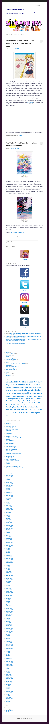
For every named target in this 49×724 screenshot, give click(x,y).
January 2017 (9, 608)
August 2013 (8, 667)
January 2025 (9, 482)
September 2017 (9, 596)
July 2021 (8, 531)
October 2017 (9, 595)
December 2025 (9, 475)
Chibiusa (26, 382)
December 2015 (9, 627)
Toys (7, 372)
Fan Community (9, 358)
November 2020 (9, 542)
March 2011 (8, 697)
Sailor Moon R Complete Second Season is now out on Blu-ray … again (20, 43)
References (8, 365)
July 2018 (8, 582)
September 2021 (9, 528)
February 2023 (9, 506)
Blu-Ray (19, 382)
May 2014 (8, 654)
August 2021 (8, 529)
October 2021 (9, 526)
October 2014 (9, 647)
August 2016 (8, 615)
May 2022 (8, 516)
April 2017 (8, 604)
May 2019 (8, 568)
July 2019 (8, 565)
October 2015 (9, 629)
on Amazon (30, 102)
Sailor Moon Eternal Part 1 (16, 402)
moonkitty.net (9, 433)
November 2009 (9, 698)
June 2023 (8, 501)
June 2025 (8, 480)
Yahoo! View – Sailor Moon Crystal (13, 466)
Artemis (8, 382)
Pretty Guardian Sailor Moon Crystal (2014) (15, 363)
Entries (8, 709)
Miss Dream (8, 430)
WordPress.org (9, 711)
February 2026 (9, 473)
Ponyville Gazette (22, 0)
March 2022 (8, 519)
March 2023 (8, 505)
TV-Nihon (8, 462)
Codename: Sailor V (10, 353)
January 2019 (9, 574)
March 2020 (8, 554)
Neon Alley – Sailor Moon (11, 436)
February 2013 (9, 675)
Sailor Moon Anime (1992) (11, 366)
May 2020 (8, 551)
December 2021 (9, 523)
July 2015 (8, 634)
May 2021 (8, 533)
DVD (17, 384)
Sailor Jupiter (28, 390)
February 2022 (9, 521)
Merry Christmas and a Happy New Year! (23, 344)
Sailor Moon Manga (10, 368)
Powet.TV (5, 0)
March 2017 (8, 605)
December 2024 (9, 483)
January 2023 (9, 508)
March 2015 (8, 639)
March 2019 (8, 571)
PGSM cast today (9, 440)
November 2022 (9, 511)
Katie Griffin (26, 384)
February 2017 (9, 606)
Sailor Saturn (29, 407)
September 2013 (9, 665)
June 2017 (8, 601)
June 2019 (8, 566)
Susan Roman (30, 409)
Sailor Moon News (31, 0)
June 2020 (8, 549)
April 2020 (8, 552)
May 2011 (8, 695)
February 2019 (9, 572)
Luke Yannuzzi (9, 336)
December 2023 (9, 495)
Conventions (8, 355)
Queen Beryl (13, 390)
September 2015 (9, 631)
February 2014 (9, 658)
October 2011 (9, 692)
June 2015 (8, 635)
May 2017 (8, 602)
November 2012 (9, 680)
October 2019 (9, 561)
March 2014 (8, 657)
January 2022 (9, 522)
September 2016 (9, 614)
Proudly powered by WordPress (24, 718)
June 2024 (8, 488)
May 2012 (8, 688)
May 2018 (8, 585)
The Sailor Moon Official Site (17, 232)
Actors (7, 352)
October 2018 (9, 578)
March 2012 (8, 690)
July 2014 (8, 651)
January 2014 (9, 659)
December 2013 (9, 661)
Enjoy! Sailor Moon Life (11, 426)
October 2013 (9, 664)
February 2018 (9, 589)
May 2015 (8, 637)
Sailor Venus (20, 410)
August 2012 (8, 684)
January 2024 (9, 493)
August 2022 (8, 512)
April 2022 (8, 518)
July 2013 (8, 668)
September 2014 (9, 648)
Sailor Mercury (17, 394)
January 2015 (9, 642)
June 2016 (8, 618)
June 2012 (8, 687)
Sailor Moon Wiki (9, 450)
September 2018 (9, 579)
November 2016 (9, 611)
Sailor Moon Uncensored (11, 449)
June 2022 (8, 515)
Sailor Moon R (26, 403)
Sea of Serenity (9, 457)
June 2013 (8, 669)
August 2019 (8, 564)
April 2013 (8, 672)
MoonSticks (8, 434)
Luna (13, 387)
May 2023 (8, 502)
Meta (7, 362)
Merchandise (8, 360)
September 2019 (9, 562)
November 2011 (9, 691)
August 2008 (8, 700)
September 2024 (9, 485)
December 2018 (9, 575)
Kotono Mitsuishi (33, 384)
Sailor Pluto (21, 407)
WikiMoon (8, 463)
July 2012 (8, 685)
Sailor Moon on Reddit (11, 447)
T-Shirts (37, 410)
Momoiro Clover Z (20, 387)
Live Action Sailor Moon (11, 359)
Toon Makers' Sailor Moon (11, 370)
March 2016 (8, 622)
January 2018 (9, 591)
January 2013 (9, 677)
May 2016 (8, 619)
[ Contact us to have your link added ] (14, 467)
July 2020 (8, 548)
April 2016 (8, 621)
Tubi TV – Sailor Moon (11, 459)
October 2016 (9, 612)
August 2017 (8, 598)
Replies (20, 135)
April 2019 (8, 569)
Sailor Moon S (35, 403)
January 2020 (9, 556)
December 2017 (9, 592)
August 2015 (8, 632)
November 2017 (9, 594)
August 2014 (8, 649)
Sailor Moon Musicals (10, 369)
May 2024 (8, 489)
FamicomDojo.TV (13, 0)
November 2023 (9, 496)
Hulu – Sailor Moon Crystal (12, 429)
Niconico (8, 439)
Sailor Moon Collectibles (11, 444)
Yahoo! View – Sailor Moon (12, 465)
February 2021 (9, 538)
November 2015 (9, 628)
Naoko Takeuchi (32, 387)
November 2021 (9, 525)
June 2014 (8, 652)
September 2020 (9, 545)
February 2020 (9, 555)
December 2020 (9, 541)
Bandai (13, 382)
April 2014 (8, 655)
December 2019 (9, 558)
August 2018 (8, 581)
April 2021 (8, 535)
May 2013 (8, 671)
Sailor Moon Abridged (11, 442)
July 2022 (8, 513)
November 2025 (9, 476)
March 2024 (8, 491)
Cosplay (7, 356)
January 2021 (9, 539)
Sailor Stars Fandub (10, 452)
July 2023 (8, 499)
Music (26, 387)
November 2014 (9, 645)
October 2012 (9, 681)
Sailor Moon (31, 393)
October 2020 (9, 543)
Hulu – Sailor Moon (10, 427)
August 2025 (8, 478)
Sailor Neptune (11, 407)
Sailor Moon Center (10, 443)
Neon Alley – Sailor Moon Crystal (13, 437)
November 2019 (9, 559)
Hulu (21, 385)
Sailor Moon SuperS (34, 404)
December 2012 (9, 678)
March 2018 (8, 588)
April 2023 (8, 503)
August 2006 (8, 701)
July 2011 (8, 694)
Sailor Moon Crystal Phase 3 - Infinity (22, 401)
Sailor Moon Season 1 (23, 405)
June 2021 (8, 532)
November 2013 (9, 662)
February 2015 (9, 641)
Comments (9, 710)
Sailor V (13, 409)
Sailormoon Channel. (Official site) (13, 453)
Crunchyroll (8, 423)
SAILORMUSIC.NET (10, 456)
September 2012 (9, 682)
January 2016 (9, 625)
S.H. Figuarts (19, 390)
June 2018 (8, 584)
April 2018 (8, 586)
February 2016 (9, 624)
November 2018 (9, 576)
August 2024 (8, 486)
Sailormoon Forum (10, 454)
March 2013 (8, 674)
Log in (7, 707)
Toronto (12, 413)
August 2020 (8, 546)
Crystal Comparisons (10, 424)
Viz (30, 413)
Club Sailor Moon (9, 422)
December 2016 (9, 609)
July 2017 (8, 599)
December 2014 (9, 644)
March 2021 (8, 536)
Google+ (24, 315)
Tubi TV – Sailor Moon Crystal (12, 460)
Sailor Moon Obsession (11, 446)
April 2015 (8, 638)
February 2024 (9, 492)
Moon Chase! (9, 432)
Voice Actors (8, 375)
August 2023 (8, 498)
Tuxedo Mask (22, 412)
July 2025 (8, 479)
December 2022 (9, 509)
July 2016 (8, 617)
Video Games (9, 373)
